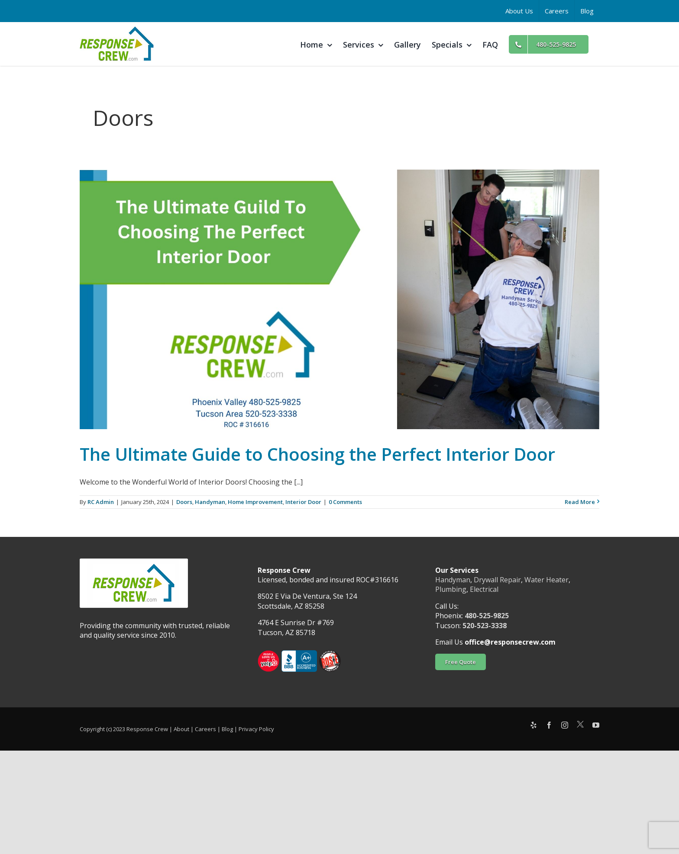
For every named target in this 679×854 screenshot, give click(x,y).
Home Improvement (255, 502)
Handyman (210, 502)
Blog (227, 729)
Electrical (484, 589)
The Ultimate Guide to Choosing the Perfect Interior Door (317, 454)
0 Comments (345, 502)
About (181, 729)
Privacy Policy (256, 729)
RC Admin (100, 502)
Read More (580, 502)
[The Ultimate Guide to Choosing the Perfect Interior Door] (339, 299)
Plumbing (450, 589)
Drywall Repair (497, 579)
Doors (184, 502)
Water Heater (546, 579)
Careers (205, 729)
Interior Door (303, 502)
